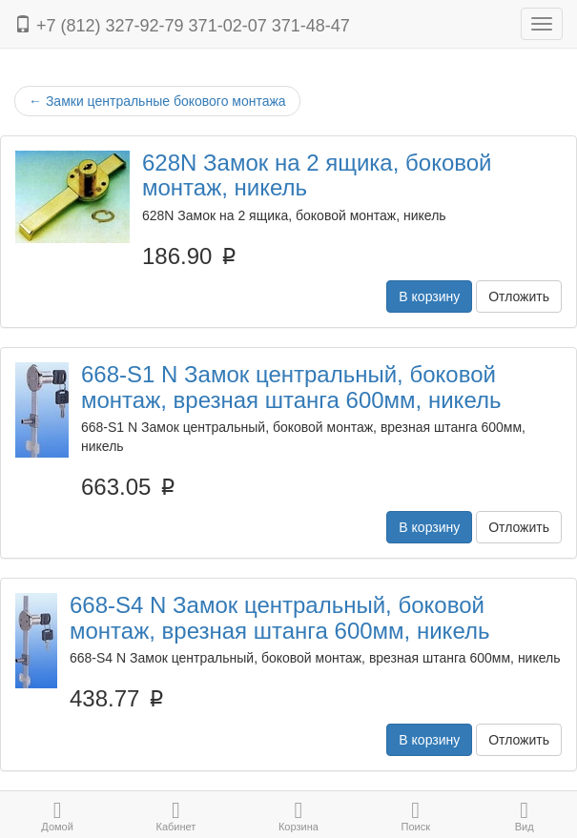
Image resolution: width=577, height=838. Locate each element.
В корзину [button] (429, 296)
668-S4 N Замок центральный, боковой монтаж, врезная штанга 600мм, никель (279, 617)
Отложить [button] (518, 296)
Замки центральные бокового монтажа (157, 101)
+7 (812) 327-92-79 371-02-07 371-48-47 (182, 25)
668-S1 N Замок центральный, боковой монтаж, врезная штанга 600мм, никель (291, 386)
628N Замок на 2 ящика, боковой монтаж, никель (317, 175)
